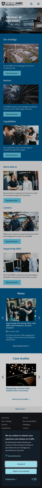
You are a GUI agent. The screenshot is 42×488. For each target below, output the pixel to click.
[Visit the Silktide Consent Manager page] (34, 479)
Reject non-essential (21, 471)
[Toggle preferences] (11, 479)
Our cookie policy (14, 456)
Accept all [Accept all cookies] (21, 464)
